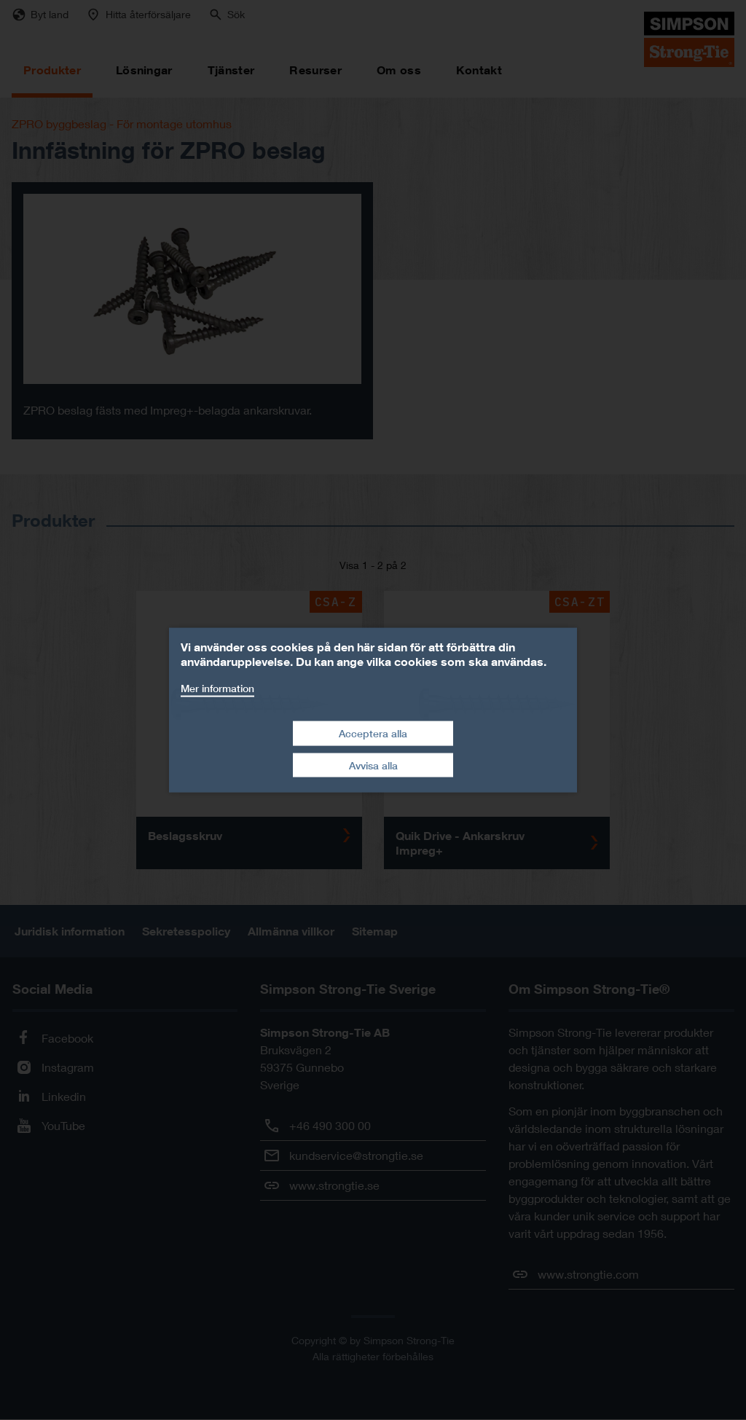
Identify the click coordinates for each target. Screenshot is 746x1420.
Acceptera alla (373, 733)
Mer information (217, 687)
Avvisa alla (373, 764)
